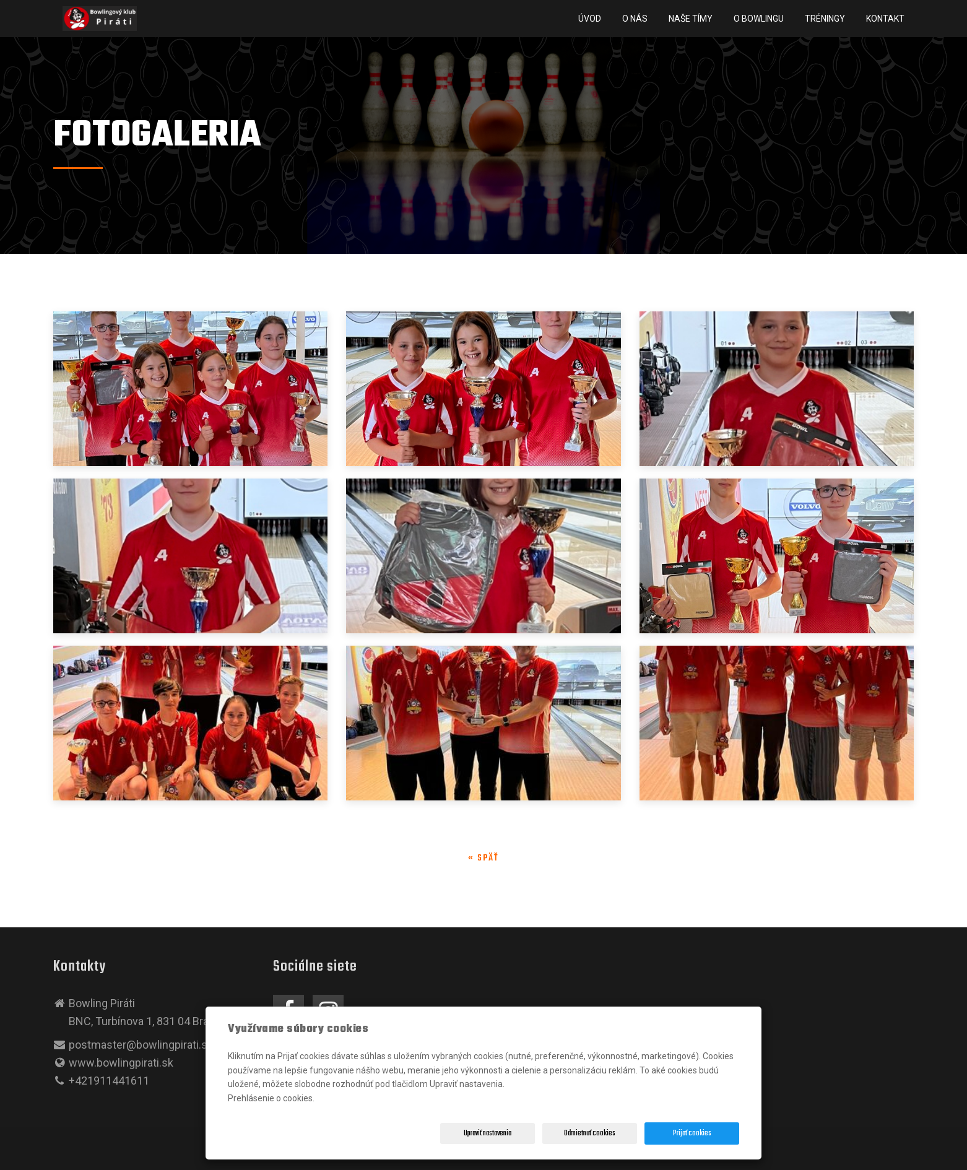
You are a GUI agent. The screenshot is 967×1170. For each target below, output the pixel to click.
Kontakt (885, 19)
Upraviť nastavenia (487, 1133)
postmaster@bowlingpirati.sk (141, 1044)
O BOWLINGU (759, 19)
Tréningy (825, 19)
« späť (483, 858)
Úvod (589, 19)
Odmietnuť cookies (589, 1133)
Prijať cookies (692, 1133)
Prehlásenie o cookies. (271, 1098)
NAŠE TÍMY (691, 19)
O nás (635, 19)
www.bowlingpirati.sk (121, 1062)
